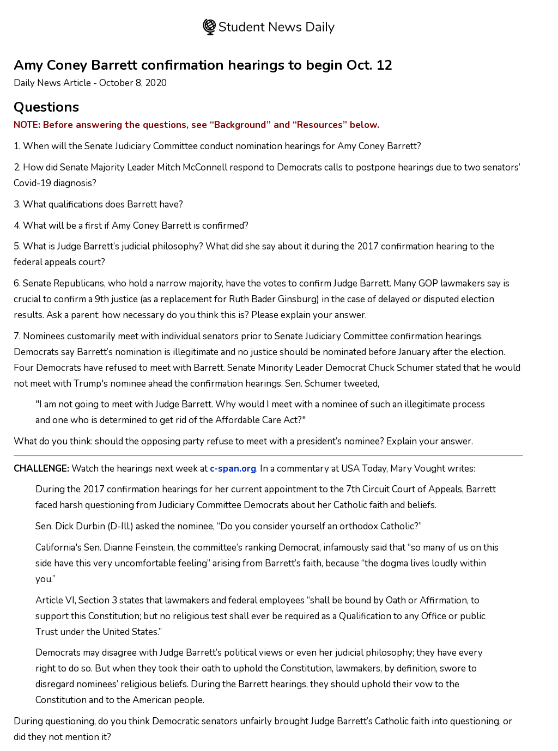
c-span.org (233, 468)
